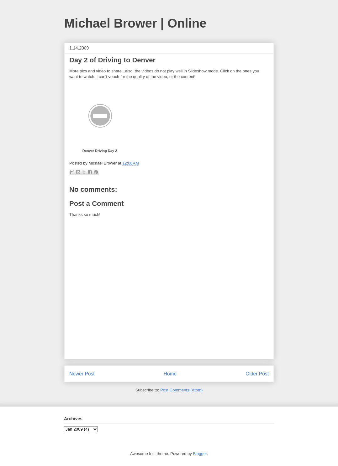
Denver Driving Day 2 (99, 151)
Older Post (257, 373)
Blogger (200, 453)
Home (170, 373)
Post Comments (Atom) (181, 390)
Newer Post (82, 373)
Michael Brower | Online (135, 23)
